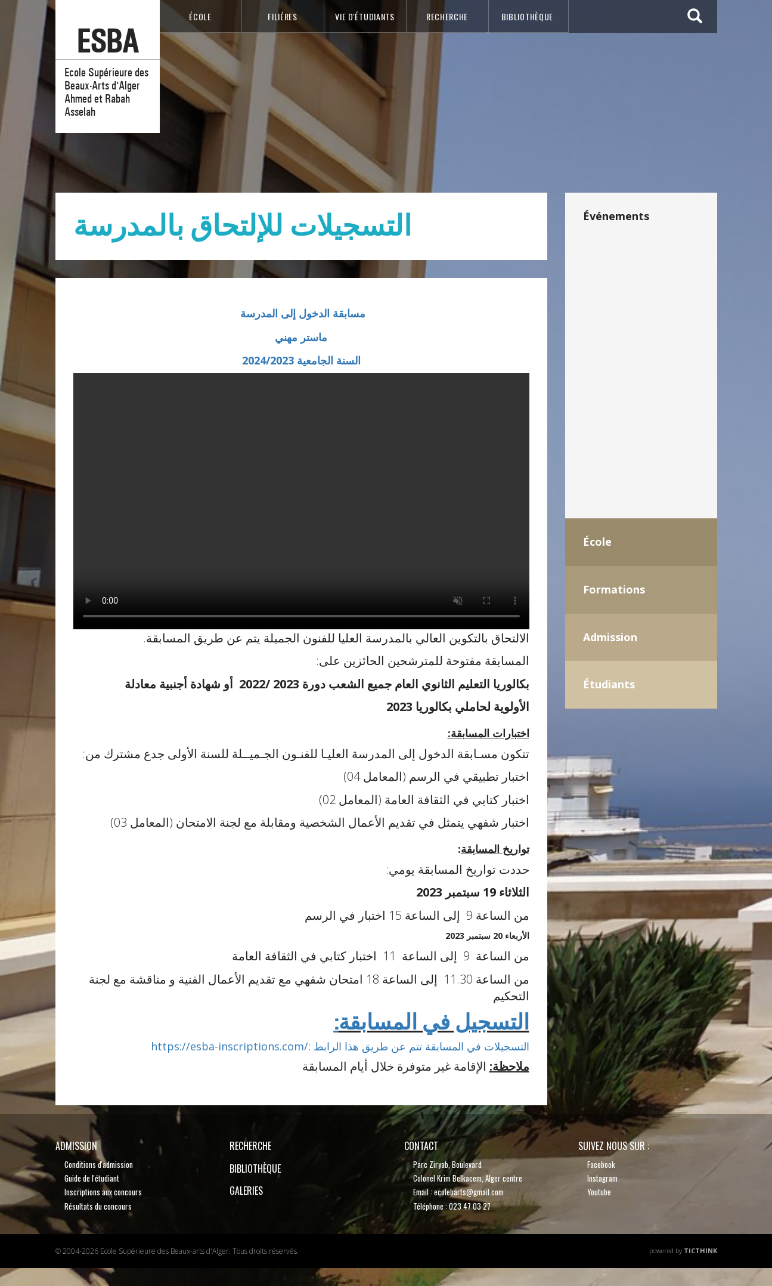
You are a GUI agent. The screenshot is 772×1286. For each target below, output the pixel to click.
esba (107, 41)
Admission (76, 1146)
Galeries (246, 1190)
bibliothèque (527, 16)
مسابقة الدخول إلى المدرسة (301, 313)
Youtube (599, 1192)
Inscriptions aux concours (103, 1192)
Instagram (602, 1178)
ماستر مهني (301, 337)
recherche (447, 16)
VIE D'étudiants (365, 16)
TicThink (700, 1250)
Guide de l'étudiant (91, 1178)
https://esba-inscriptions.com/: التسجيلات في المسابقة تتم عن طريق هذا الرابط (340, 1046)
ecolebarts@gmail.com (469, 1192)
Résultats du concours (98, 1206)
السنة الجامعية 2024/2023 (301, 360)
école (200, 16)
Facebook (601, 1164)
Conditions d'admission (98, 1164)
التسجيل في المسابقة (431, 1022)
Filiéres (282, 16)
